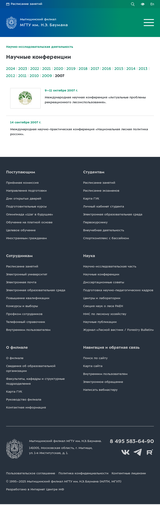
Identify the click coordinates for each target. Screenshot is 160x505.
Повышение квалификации (27, 298)
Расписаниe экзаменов (101, 190)
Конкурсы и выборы (22, 305)
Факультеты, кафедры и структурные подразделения (35, 381)
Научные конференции (101, 274)
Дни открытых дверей (23, 198)
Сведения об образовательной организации (31, 368)
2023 (22, 68)
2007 (59, 75)
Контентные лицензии (130, 474)
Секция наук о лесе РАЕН (103, 305)
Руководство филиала (23, 399)
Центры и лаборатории (101, 298)
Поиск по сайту (95, 357)
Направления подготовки (26, 190)
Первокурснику (95, 222)
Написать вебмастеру (100, 389)
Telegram (138, 452)
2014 (130, 68)
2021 (46, 68)
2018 (83, 68)
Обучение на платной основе (29, 222)
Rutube (150, 452)
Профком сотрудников (24, 313)
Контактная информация (26, 407)
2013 (143, 68)
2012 (10, 75)
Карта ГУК (91, 198)
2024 (10, 68)
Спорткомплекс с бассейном (106, 238)
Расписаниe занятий (99, 182)
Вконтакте (125, 452)
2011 (22, 75)
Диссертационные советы (103, 282)
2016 (106, 68)
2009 (47, 75)
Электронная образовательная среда (112, 214)
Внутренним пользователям (28, 329)
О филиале (14, 357)
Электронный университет (26, 274)
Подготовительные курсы (26, 206)
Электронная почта (21, 282)
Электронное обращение (103, 381)
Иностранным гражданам (26, 238)
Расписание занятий (27, 4)
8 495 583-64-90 (131, 441)
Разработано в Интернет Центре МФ (35, 490)
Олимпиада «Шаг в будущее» (29, 214)
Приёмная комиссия (22, 182)
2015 (118, 68)
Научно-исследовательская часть (109, 266)
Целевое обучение (21, 230)
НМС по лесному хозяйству (104, 313)
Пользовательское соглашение (30, 474)
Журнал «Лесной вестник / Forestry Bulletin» (118, 329)
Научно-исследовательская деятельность (40, 46)
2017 (95, 68)
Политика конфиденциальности (84, 474)
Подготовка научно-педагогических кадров (118, 290)
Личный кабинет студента (103, 206)
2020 (58, 68)
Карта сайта (92, 365)
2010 (34, 75)
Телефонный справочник (25, 321)
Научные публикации (100, 321)
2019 (70, 68)
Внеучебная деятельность (103, 230)
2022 (34, 68)
